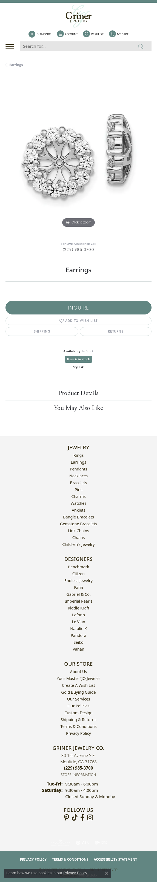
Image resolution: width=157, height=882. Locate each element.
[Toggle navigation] (11, 46)
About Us (78, 671)
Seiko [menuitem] (78, 642)
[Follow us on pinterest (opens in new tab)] (66, 817)
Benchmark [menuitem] (78, 566)
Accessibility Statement (115, 859)
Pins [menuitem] (78, 489)
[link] (39, 34)
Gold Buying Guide (78, 692)
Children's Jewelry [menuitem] (78, 544)
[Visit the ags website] (60, 843)
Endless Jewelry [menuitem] (78, 580)
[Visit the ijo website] (101, 843)
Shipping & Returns (78, 719)
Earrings (16, 65)
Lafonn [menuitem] (78, 614)
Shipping (42, 331)
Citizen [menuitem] (78, 573)
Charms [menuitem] (78, 496)
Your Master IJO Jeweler (78, 678)
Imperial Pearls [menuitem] (79, 601)
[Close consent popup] (106, 873)
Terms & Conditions (78, 726)
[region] (78, 156)
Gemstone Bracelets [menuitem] (78, 523)
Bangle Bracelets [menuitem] (78, 517)
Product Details (78, 393)
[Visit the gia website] (82, 843)
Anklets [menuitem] (78, 510)
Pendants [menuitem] (78, 469)
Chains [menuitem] (78, 537)
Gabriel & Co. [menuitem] (78, 594)
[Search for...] (75, 46)
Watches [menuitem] (78, 503)
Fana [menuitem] (78, 587)
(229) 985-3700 (78, 249)
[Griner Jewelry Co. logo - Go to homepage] (78, 16)
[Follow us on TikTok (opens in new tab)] (75, 817)
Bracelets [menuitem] (78, 482)
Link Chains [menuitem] (78, 530)
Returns (116, 331)
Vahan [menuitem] (78, 649)
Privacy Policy (78, 733)
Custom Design (78, 712)
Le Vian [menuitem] (78, 621)
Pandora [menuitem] (78, 635)
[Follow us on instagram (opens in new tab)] (90, 817)
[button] (67, 34)
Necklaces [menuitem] (78, 475)
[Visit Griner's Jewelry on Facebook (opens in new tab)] (82, 817)
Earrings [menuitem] (78, 462)
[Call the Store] (78, 768)
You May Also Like (78, 408)
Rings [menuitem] (78, 455)
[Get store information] (78, 774)
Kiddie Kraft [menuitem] (78, 608)
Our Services (78, 699)
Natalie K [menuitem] (78, 628)
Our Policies (78, 705)
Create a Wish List (78, 685)
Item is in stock (78, 359)
